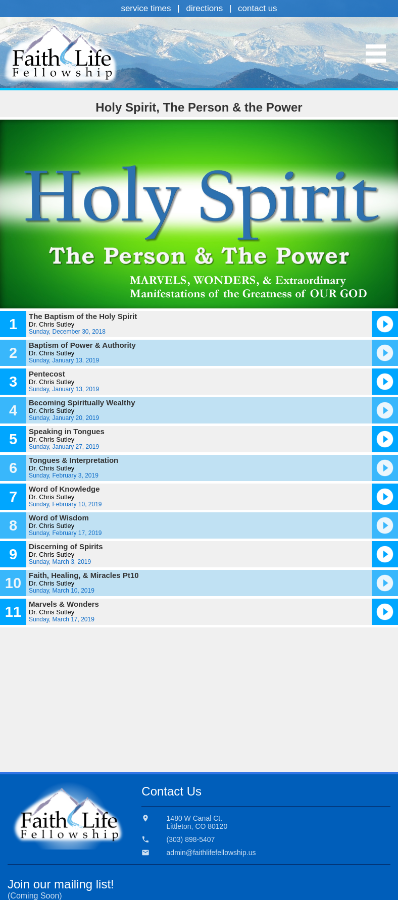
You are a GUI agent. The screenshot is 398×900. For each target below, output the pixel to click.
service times (146, 8)
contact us (257, 8)
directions (204, 8)
